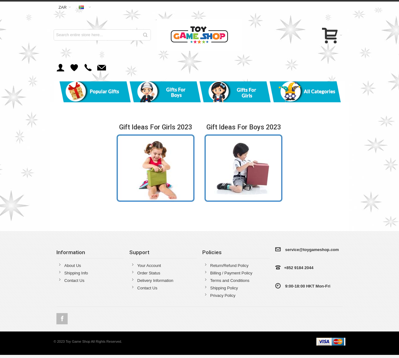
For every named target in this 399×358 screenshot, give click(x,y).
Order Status (148, 273)
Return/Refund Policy (229, 265)
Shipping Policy (224, 288)
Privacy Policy (222, 295)
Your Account (149, 265)
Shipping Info (76, 273)
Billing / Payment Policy (231, 273)
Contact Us (74, 280)
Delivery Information (155, 280)
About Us (72, 265)
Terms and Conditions (229, 280)
